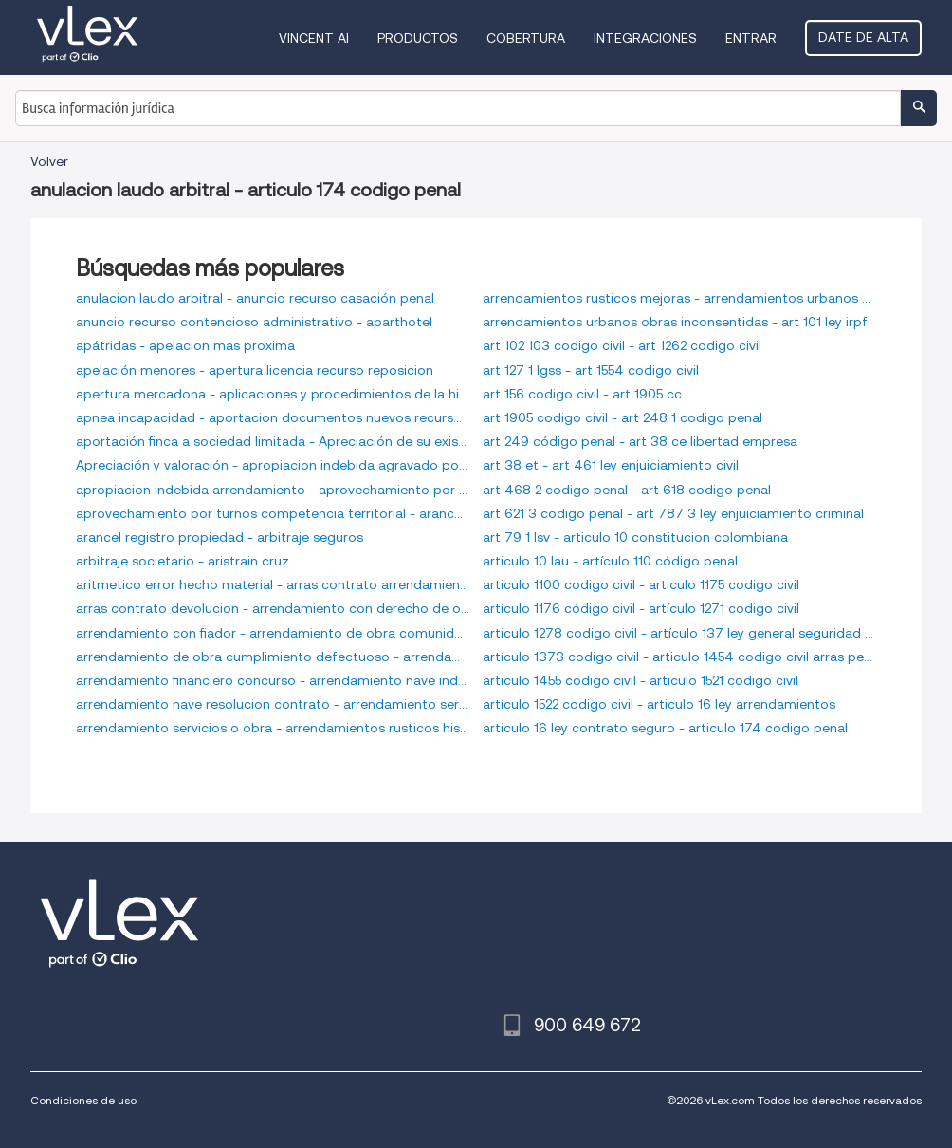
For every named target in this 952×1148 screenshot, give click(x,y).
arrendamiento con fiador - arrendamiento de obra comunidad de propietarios (272, 632)
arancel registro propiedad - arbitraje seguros (219, 537)
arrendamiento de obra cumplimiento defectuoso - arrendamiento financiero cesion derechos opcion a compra (272, 656)
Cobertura (525, 38)
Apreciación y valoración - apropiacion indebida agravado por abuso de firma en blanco (272, 464)
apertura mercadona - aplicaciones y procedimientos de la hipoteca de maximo (272, 393)
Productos (417, 38)
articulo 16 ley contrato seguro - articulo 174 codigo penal (665, 727)
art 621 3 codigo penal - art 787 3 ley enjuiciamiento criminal (673, 513)
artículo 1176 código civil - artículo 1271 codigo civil (641, 608)
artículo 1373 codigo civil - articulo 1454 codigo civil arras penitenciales (679, 656)
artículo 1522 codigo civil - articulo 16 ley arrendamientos (659, 704)
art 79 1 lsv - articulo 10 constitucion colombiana (635, 537)
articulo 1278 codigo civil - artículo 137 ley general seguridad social (679, 632)
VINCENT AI (314, 38)
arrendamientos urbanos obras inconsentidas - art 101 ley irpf (675, 321)
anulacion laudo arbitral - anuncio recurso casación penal (255, 298)
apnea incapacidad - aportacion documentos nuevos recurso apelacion (272, 417)
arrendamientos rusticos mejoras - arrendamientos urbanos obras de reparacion (679, 298)
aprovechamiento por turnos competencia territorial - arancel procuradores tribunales (272, 513)
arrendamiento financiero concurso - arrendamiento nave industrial (272, 680)
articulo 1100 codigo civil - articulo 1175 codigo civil (641, 584)
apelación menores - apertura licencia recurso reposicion (254, 370)
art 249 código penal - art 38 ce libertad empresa (640, 441)
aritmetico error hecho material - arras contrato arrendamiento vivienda (272, 584)
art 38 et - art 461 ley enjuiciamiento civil (611, 464)
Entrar (751, 38)
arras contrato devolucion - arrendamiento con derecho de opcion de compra (272, 608)
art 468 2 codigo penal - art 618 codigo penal (627, 489)
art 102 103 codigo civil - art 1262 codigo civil (622, 345)
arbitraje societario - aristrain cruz (182, 560)
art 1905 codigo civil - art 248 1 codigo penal (622, 417)
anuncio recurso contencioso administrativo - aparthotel (254, 321)
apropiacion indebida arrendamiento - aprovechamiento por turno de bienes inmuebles (272, 489)
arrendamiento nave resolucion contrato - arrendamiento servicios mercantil (272, 704)
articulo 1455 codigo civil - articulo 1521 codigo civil (640, 680)
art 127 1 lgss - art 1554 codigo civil (591, 370)
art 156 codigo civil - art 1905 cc (582, 393)
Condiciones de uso (83, 1100)
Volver (49, 161)
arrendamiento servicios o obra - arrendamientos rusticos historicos (272, 727)
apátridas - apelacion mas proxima (185, 345)
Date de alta (863, 37)
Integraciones (645, 38)
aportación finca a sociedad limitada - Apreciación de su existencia (272, 441)
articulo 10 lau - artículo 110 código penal (610, 560)
